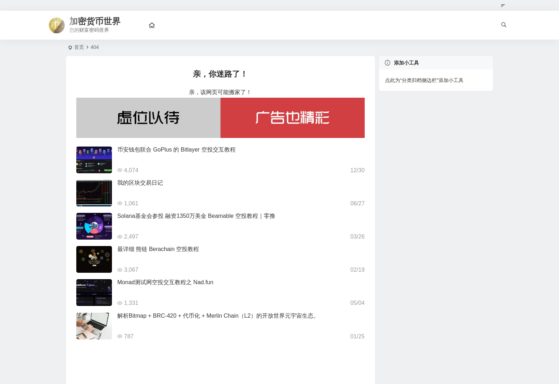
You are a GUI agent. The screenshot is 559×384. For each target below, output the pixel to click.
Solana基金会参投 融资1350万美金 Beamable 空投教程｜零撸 (196, 216)
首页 (79, 47)
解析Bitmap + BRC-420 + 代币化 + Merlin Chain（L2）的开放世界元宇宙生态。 (218, 316)
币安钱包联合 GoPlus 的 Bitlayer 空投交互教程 (176, 150)
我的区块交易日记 (140, 183)
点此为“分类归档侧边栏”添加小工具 (424, 80)
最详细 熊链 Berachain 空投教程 (158, 249)
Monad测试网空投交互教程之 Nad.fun (165, 282)
